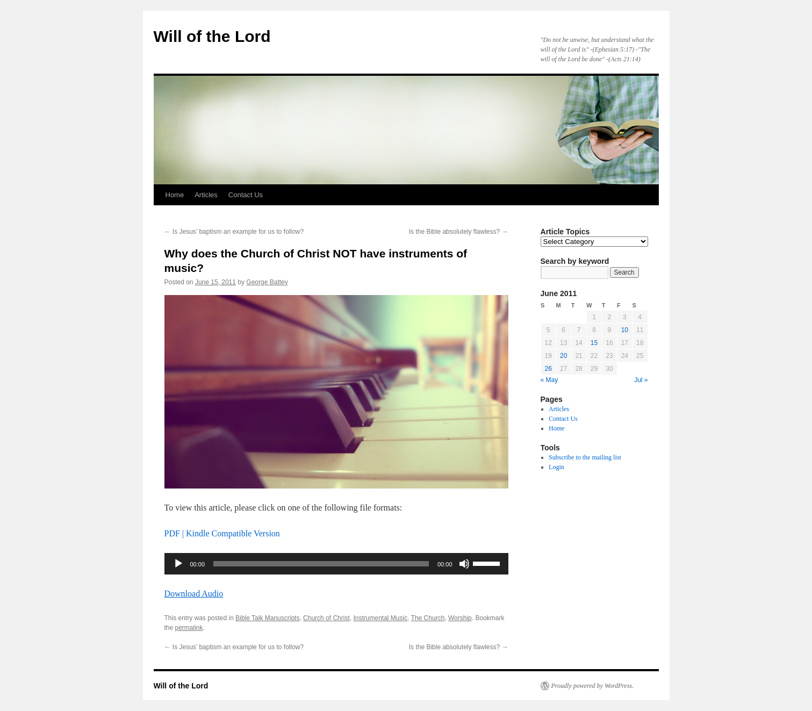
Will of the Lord (212, 36)
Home (175, 195)
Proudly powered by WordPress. (592, 686)
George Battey (267, 282)
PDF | (175, 533)
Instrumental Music (380, 618)
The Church (428, 618)
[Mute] (464, 563)
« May (549, 380)
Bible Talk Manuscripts (267, 618)
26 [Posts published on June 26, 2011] (548, 368)
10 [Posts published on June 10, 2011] (624, 330)
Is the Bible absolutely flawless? (458, 231)
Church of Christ (326, 618)
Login (556, 467)
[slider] (321, 563)
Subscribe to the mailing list (585, 457)
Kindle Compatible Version (233, 533)
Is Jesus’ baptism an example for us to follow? (234, 231)
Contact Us (245, 195)
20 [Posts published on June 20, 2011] (563, 356)
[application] (336, 563)
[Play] (178, 563)
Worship (460, 618)
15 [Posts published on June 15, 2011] (594, 343)
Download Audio (194, 593)
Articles (206, 195)
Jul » (641, 380)
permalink (189, 627)
